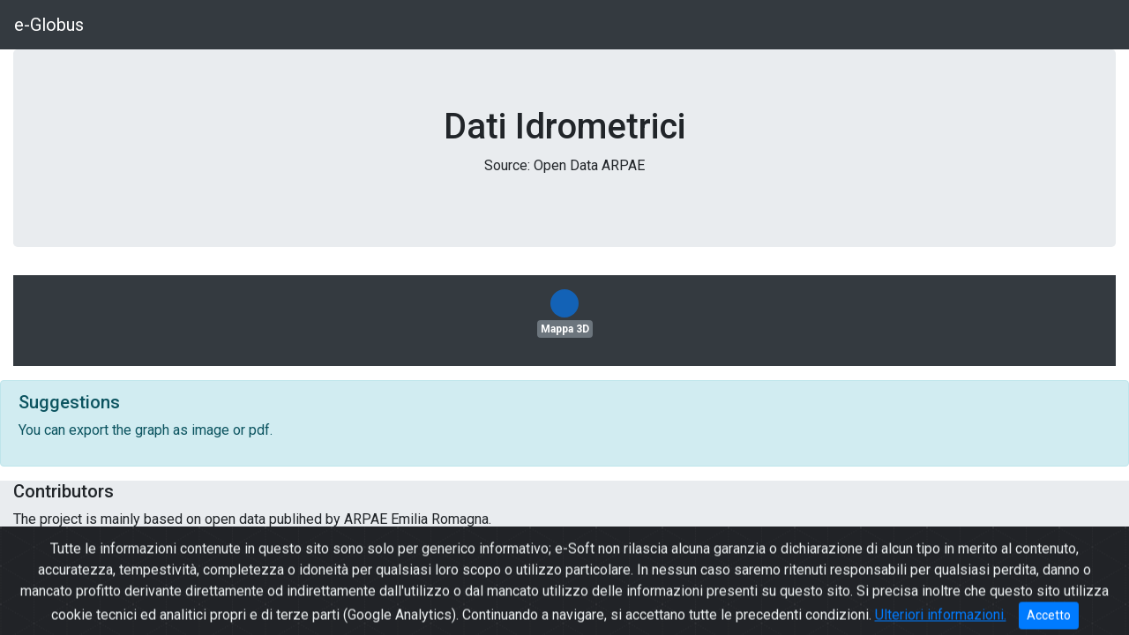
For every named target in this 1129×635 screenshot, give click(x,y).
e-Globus (49, 24)
